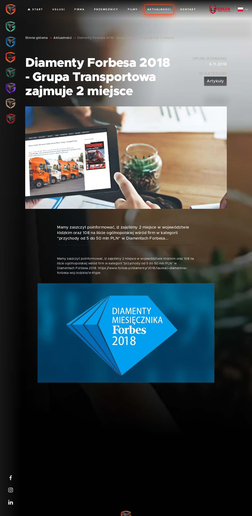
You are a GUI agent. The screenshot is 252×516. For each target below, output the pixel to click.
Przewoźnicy (106, 9)
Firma (79, 9)
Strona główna (36, 37)
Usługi (58, 9)
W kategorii (213, 74)
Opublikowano (209, 59)
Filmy (133, 9)
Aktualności (159, 9)
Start (35, 9)
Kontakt (188, 9)
